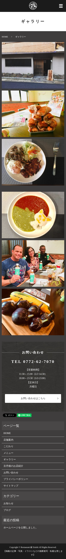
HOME (5, 37)
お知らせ (8, 503)
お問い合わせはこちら (33, 398)
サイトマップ (11, 485)
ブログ (7, 510)
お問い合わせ (11, 472)
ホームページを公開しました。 (21, 527)
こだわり (8, 446)
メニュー (8, 453)
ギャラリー (10, 459)
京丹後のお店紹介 (13, 466)
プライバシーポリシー (16, 479)
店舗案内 (8, 440)
